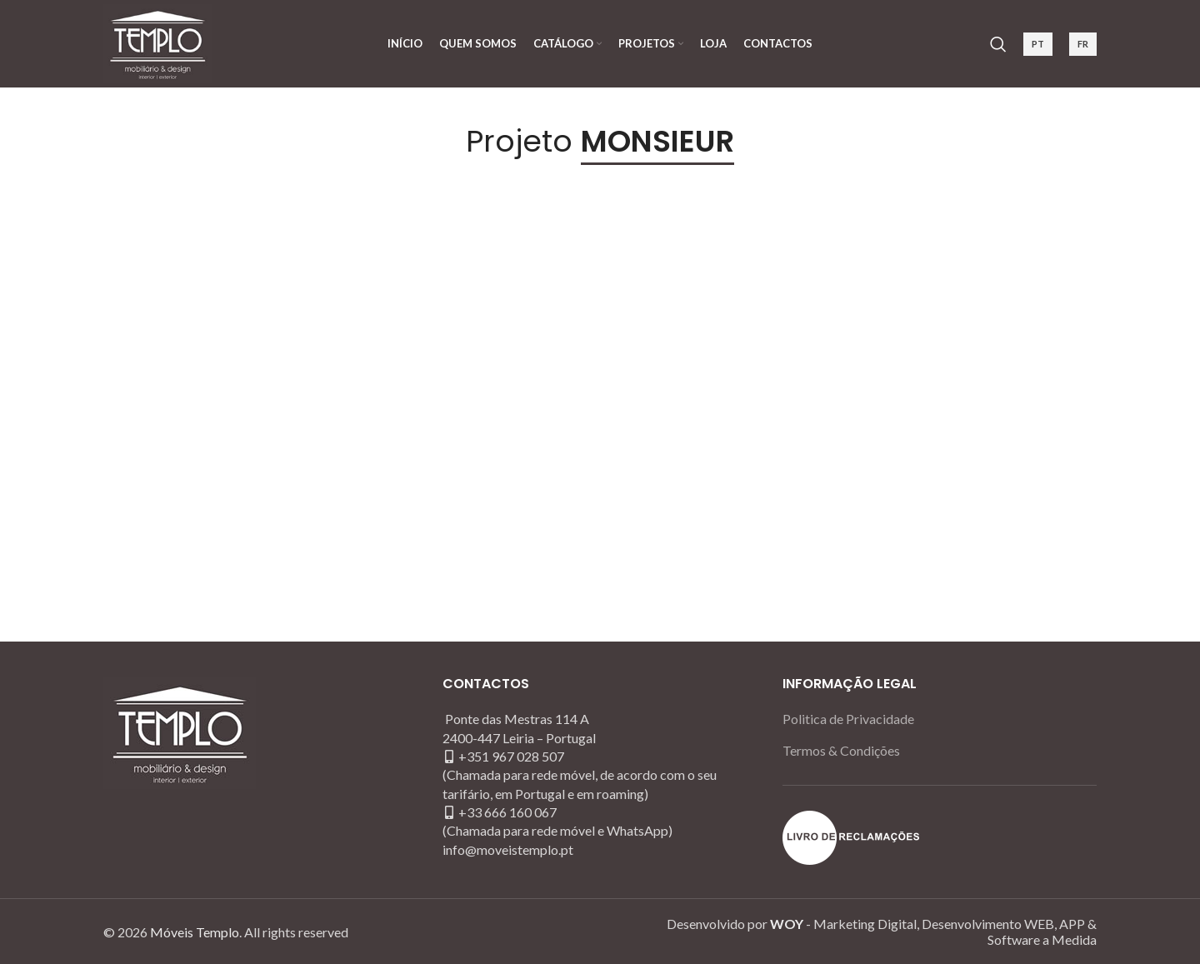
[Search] (998, 44)
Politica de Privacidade (848, 719)
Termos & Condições (841, 750)
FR (1083, 43)
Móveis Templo (194, 932)
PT (1038, 43)
